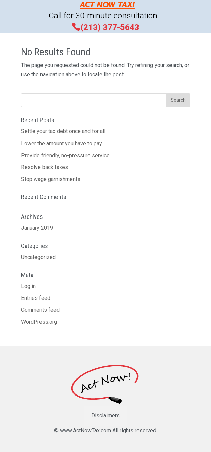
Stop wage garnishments (50, 179)
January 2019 (37, 228)
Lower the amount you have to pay (61, 143)
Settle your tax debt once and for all (63, 131)
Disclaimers (105, 415)
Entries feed (35, 298)
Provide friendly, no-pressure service (65, 155)
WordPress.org (39, 322)
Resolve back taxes (44, 167)
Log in (28, 286)
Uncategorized (38, 257)
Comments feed (40, 310)
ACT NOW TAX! (107, 5)
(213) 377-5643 (110, 26)
